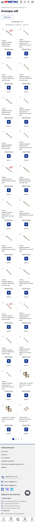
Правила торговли (7, 461)
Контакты (4, 451)
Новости (4, 455)
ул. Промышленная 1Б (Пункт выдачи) (14, 501)
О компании (5, 458)
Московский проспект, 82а (11, 508)
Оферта (3, 467)
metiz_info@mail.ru (10, 482)
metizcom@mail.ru (10, 485)
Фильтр (7, 17)
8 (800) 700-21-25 (11, 476)
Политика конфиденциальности (12, 464)
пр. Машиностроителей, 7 (11, 503)
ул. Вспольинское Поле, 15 (11, 506)
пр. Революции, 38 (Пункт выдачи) (13, 513)
